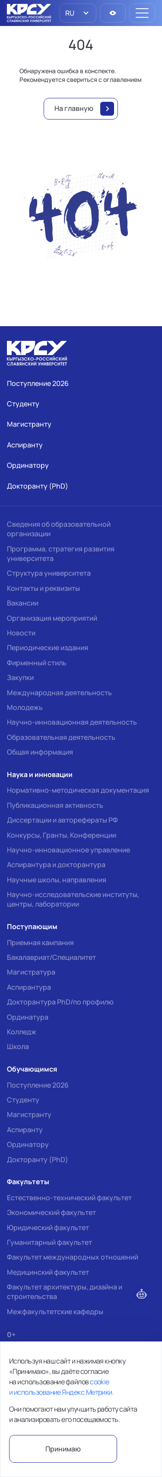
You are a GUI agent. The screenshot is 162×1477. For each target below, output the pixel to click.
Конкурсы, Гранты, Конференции (61, 835)
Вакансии (22, 603)
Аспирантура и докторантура (56, 864)
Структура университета (49, 573)
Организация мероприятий (52, 618)
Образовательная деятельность (61, 737)
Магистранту (29, 1114)
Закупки (20, 677)
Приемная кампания (40, 942)
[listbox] (78, 13)
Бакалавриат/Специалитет (51, 957)
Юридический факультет (48, 1227)
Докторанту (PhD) (37, 1159)
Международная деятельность (59, 692)
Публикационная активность (55, 805)
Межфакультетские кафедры (55, 1311)
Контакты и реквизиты (43, 588)
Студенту (23, 1100)
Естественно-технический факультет (69, 1197)
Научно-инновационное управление (68, 850)
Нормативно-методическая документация (78, 790)
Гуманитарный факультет (49, 1242)
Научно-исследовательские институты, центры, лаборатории (73, 899)
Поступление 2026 (38, 1085)
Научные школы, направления (56, 879)
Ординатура (27, 1017)
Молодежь (25, 707)
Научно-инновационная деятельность (72, 722)
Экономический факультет (51, 1212)
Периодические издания (47, 647)
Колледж (21, 1031)
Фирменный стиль (37, 662)
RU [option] (69, 13)
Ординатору (28, 1144)
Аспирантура (29, 987)
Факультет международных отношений (72, 1257)
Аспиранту (25, 1129)
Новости (21, 633)
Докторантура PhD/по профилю (60, 1002)
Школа (18, 1046)
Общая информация (40, 752)
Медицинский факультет (48, 1272)
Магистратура (31, 972)
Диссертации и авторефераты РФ (62, 820)
